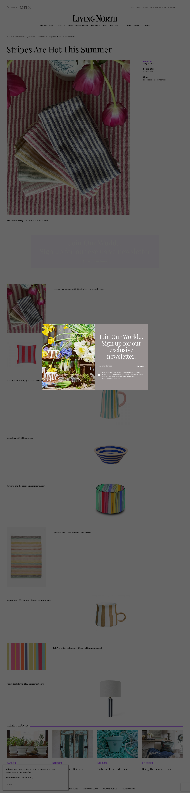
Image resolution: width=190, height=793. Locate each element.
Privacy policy (107, 374)
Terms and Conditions (124, 374)
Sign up (140, 366)
